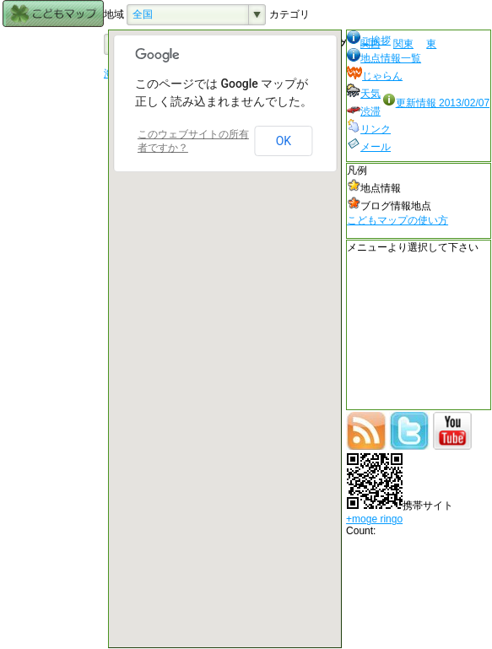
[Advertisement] (53, 283)
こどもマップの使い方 (397, 220)
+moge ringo (374, 519)
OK (283, 141)
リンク (369, 129)
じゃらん (375, 76)
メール (369, 147)
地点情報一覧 (384, 58)
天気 (364, 94)
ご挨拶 (369, 40)
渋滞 (364, 111)
